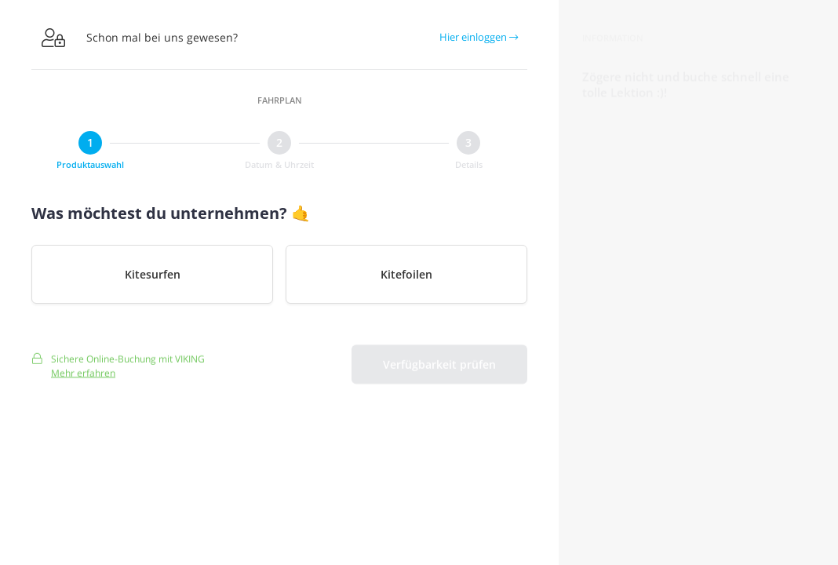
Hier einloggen (478, 37)
